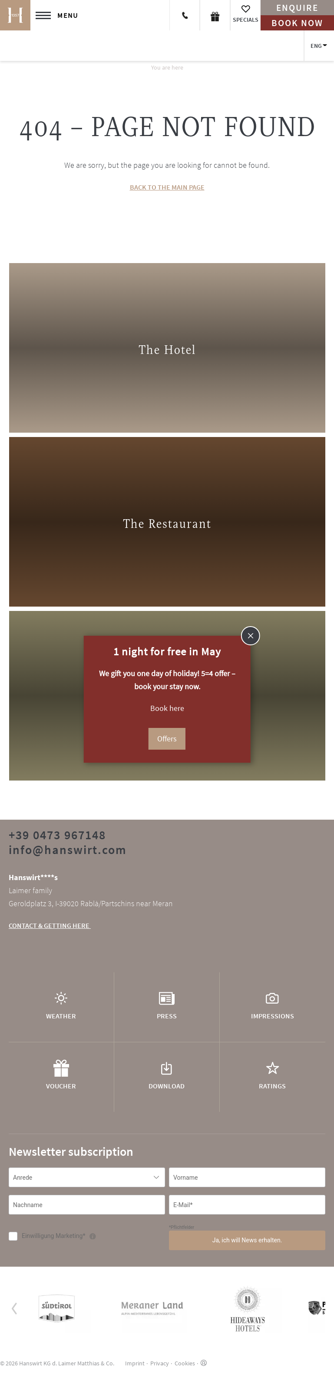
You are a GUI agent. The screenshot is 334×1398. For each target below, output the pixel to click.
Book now (297, 23)
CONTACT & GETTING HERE (50, 925)
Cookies (185, 1363)
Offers (167, 739)
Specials (245, 19)
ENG (316, 46)
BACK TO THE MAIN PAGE (167, 187)
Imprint (135, 1363)
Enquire (297, 7)
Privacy (159, 1363)
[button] (14, 1308)
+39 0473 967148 (57, 835)
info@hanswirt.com (68, 849)
